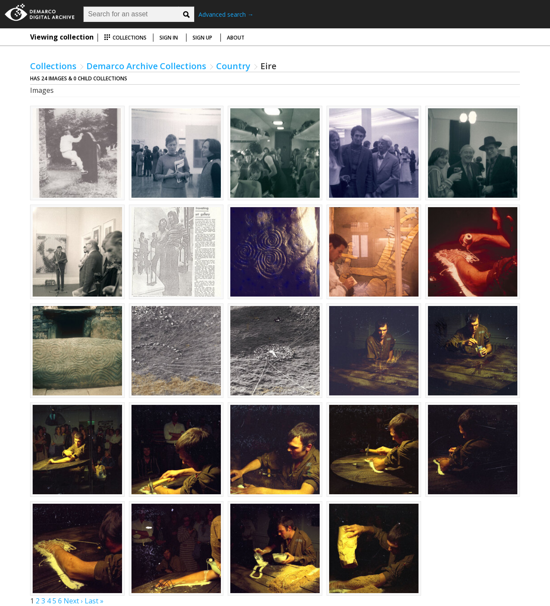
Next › (73, 601)
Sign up (202, 37)
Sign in (168, 37)
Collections (125, 37)
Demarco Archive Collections (146, 66)
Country (233, 66)
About (235, 37)
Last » (94, 601)
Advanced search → (226, 14)
